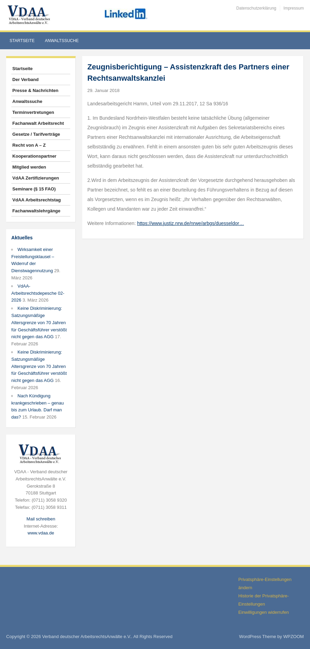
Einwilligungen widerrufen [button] (263, 612)
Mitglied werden (29, 167)
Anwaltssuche (62, 40)
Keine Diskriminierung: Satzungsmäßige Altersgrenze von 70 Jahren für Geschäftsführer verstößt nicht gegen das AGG (39, 322)
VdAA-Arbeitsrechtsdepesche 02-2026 (37, 293)
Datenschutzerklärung (256, 8)
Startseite (22, 40)
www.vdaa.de (41, 532)
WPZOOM (293, 636)
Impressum (294, 8)
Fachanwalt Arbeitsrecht (38, 123)
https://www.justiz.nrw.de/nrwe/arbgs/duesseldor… (190, 223)
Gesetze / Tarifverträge (36, 134)
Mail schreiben (40, 518)
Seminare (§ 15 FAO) (33, 188)
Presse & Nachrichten (35, 90)
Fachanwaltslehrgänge (36, 210)
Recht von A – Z (29, 145)
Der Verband (25, 79)
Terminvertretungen (33, 112)
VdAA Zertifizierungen (35, 178)
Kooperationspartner (34, 156)
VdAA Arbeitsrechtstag (36, 199)
